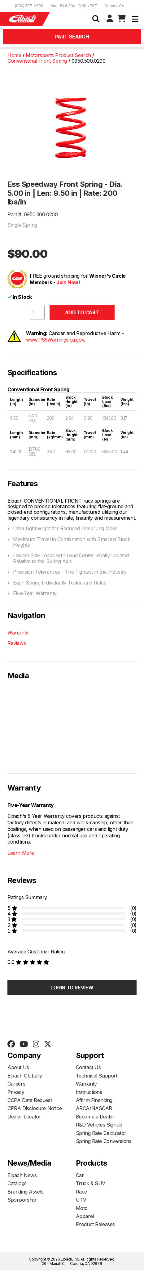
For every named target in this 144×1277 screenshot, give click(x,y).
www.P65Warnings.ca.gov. (55, 340)
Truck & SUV (91, 1183)
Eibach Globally (24, 1075)
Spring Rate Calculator (101, 1133)
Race (81, 1191)
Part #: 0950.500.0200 (32, 214)
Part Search (72, 37)
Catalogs (17, 1183)
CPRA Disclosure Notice (34, 1108)
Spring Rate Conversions (104, 1141)
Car (80, 1175)
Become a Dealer (95, 1116)
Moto (82, 1208)
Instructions (89, 1092)
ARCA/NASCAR (94, 1108)
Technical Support (96, 1075)
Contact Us (88, 1067)
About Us (18, 1067)
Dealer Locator (24, 1116)
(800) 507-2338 (29, 5)
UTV (81, 1200)
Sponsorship (21, 1200)
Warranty (17, 633)
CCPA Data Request (29, 1100)
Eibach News (22, 1175)
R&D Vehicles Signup (99, 1124)
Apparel (85, 1216)
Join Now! (68, 282)
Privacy (15, 1092)
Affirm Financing (94, 1100)
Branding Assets (25, 1191)
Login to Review (72, 987)
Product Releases (95, 1224)
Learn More (20, 853)
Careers (16, 1084)
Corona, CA (114, 5)
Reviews (16, 643)
